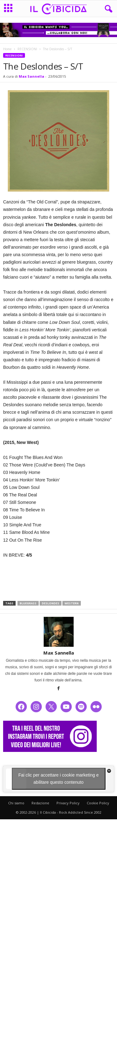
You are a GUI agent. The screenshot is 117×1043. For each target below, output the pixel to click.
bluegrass (28, 603)
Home (7, 49)
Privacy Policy (68, 803)
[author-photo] (58, 632)
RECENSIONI (27, 49)
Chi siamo (16, 803)
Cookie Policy (98, 803)
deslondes (50, 603)
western (72, 603)
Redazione (40, 803)
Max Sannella (31, 76)
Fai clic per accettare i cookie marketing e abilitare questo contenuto (58, 779)
